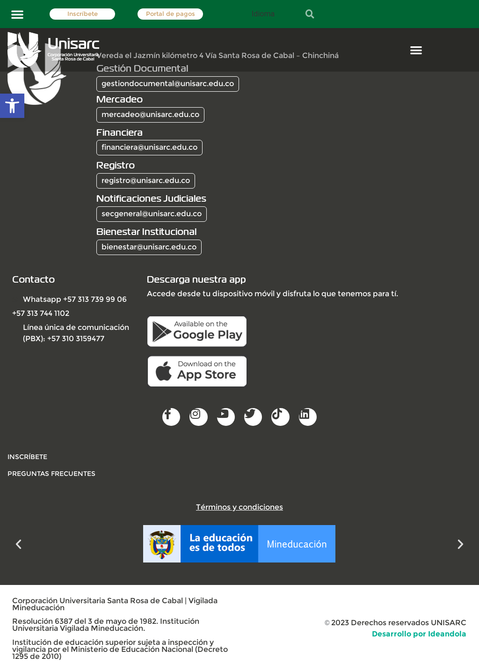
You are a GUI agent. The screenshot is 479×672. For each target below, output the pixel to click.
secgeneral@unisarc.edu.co (152, 213)
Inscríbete (82, 13)
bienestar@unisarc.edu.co (149, 246)
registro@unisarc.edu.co (146, 180)
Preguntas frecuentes (51, 473)
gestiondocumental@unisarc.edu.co (168, 83)
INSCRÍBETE (27, 457)
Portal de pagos (170, 13)
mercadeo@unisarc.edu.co (150, 114)
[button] (17, 14)
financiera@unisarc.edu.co (149, 147)
